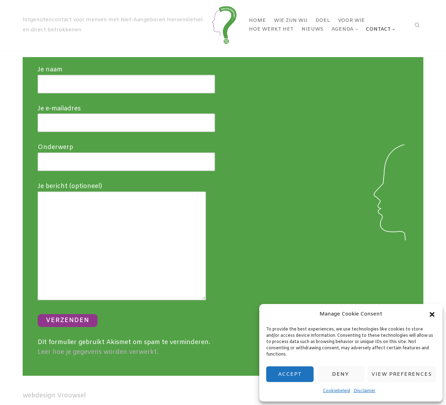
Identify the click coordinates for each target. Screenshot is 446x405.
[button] (432, 314)
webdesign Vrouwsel (54, 395)
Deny (340, 374)
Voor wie (351, 20)
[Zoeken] (417, 25)
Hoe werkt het (271, 29)
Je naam (126, 76)
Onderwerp (126, 154)
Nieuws (312, 29)
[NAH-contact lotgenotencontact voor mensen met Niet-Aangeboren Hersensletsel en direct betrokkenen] (131, 25)
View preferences (401, 374)
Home (257, 20)
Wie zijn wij (290, 20)
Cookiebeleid (336, 391)
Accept (290, 374)
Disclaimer (365, 391)
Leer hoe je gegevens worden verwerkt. (98, 352)
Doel (322, 20)
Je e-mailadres (126, 115)
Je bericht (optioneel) (122, 242)
